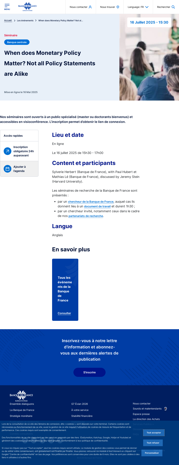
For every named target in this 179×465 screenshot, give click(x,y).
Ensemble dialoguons (22, 403)
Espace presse (141, 413)
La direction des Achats (146, 419)
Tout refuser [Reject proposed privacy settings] (153, 442)
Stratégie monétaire (21, 415)
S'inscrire (89, 372)
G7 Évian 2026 (79, 403)
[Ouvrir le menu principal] (7, 7)
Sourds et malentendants (147, 408)
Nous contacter (142, 403)
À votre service (79, 409)
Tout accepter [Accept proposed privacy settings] (154, 432)
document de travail (97, 206)
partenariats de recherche (86, 216)
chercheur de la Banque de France (90, 201)
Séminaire (10, 35)
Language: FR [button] (138, 7)
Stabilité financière (81, 415)
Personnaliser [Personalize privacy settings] (152, 453)
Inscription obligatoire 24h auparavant (23, 151)
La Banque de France (22, 409)
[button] (8, 169)
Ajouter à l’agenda (19, 169)
